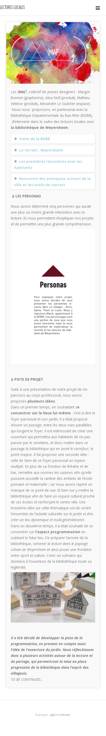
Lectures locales (12, 7)
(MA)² (53, 53)
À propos (41, 714)
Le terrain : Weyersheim (41, 150)
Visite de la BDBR (34, 138)
